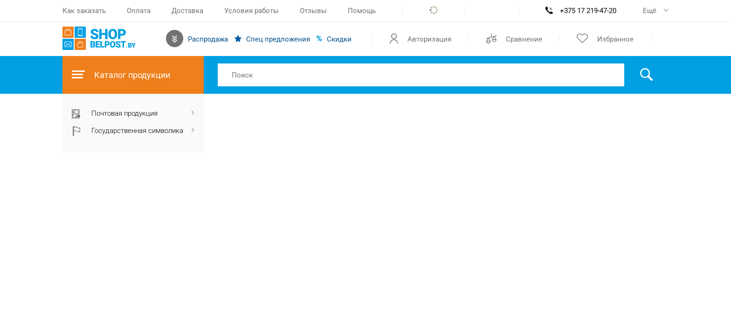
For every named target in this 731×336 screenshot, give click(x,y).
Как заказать (84, 11)
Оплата (139, 11)
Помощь (362, 11)
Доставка (187, 11)
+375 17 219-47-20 (588, 11)
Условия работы (251, 11)
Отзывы (313, 11)
